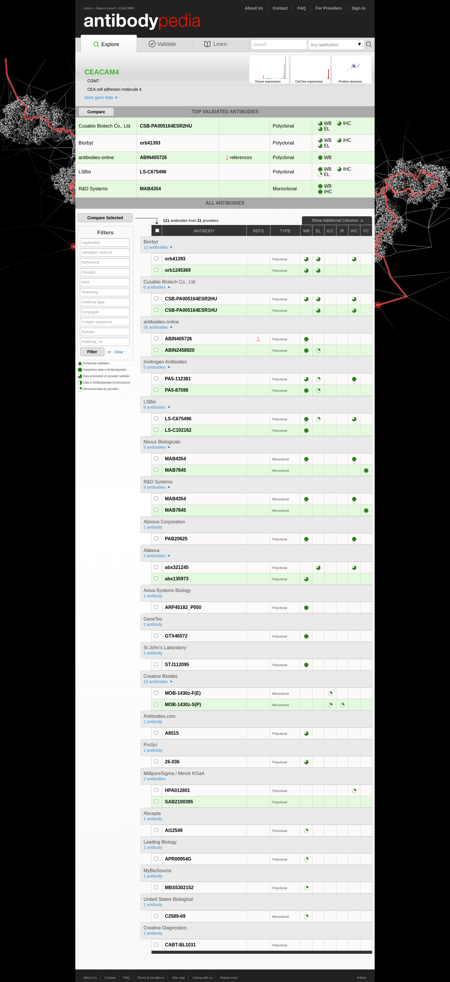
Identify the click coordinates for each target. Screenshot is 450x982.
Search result (105, 8)
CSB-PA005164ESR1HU (191, 310)
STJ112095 (177, 664)
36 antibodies (156, 327)
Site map (178, 977)
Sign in (358, 8)
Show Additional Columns (335, 220)
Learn (215, 44)
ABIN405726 (153, 157)
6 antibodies (155, 287)
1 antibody (153, 527)
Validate (162, 44)
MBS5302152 (179, 887)
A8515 (172, 733)
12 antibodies (156, 247)
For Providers (328, 8)
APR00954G (178, 858)
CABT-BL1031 (180, 944)
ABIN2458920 (179, 350)
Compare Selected (105, 217)
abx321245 (177, 567)
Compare (96, 111)
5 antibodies (155, 367)
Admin (361, 977)
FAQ (302, 8)
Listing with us (202, 977)
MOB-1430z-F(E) (183, 693)
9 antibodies (155, 447)
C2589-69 (175, 916)
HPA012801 (177, 790)
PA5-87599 (176, 390)
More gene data (98, 97)
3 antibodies (155, 555)
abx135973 (177, 578)
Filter (92, 351)
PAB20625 (176, 538)
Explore (106, 44)
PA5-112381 (178, 378)
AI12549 (174, 830)
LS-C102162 (178, 430)
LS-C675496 (153, 171)
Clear (118, 352)
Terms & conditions (150, 977)
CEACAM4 (126, 8)
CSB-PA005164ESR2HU (166, 125)
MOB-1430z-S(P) (183, 704)
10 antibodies (156, 681)
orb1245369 (178, 270)
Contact (280, 8)
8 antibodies (155, 407)
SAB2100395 (179, 801)
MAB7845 (175, 470)
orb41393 (150, 142)
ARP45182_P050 (183, 607)
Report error (228, 977)
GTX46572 (176, 635)
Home (88, 8)
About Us (254, 8)
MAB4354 (150, 188)
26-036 (172, 761)
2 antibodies (155, 778)
